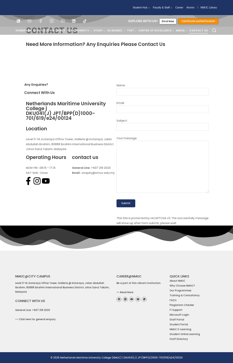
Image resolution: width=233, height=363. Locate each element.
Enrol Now (168, 21)
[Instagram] (51, 21)
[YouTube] (63, 21)
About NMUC (177, 280)
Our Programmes (180, 290)
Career (179, 7)
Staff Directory (179, 339)
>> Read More (124, 292)
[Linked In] (74, 21)
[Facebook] (40, 21)
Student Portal (179, 324)
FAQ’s (173, 300)
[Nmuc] (116, 68)
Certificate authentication (198, 21)
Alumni (190, 7)
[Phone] (18, 21)
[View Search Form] (214, 31)
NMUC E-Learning (180, 329)
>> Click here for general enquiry (35, 319)
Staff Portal (177, 319)
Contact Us (198, 30)
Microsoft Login (179, 314)
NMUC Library (207, 7)
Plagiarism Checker (182, 305)
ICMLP (61, 30)
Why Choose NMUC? (182, 285)
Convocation (44, 30)
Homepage (23, 30)
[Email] (29, 21)
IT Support (176, 310)
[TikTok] (85, 21)
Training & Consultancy (185, 295)
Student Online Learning (185, 334)
